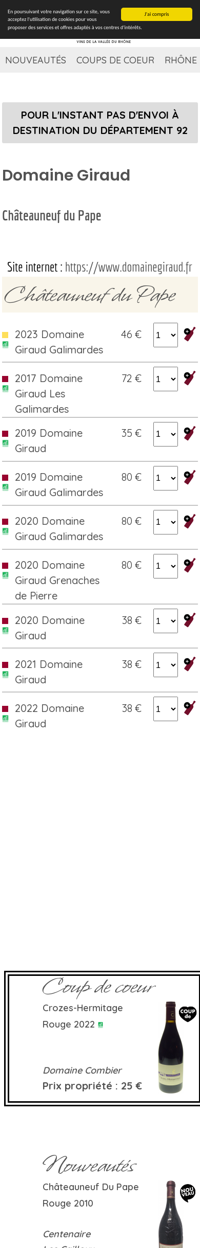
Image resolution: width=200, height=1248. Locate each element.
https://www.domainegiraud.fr (128, 266)
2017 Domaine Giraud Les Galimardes (49, 393)
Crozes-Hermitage (83, 1008)
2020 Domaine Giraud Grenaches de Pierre (57, 580)
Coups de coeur (115, 60)
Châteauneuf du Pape (51, 215)
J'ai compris (157, 14)
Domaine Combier (82, 1070)
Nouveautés (35, 60)
